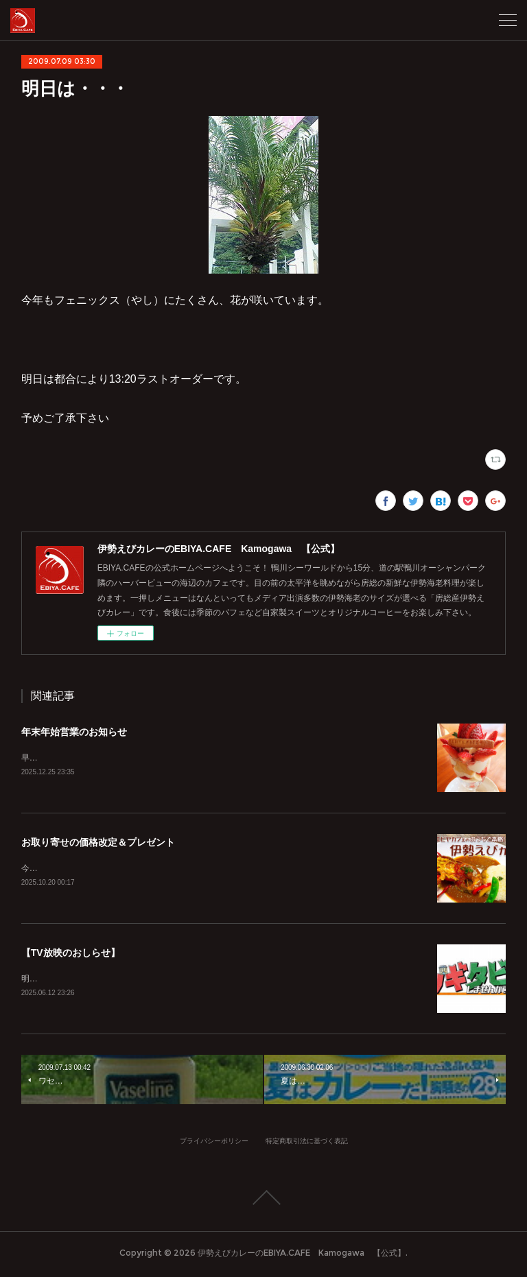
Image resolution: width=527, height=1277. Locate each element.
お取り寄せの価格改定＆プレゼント (98, 842)
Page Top (263, 1200)
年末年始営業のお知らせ (74, 731)
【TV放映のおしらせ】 (70, 954)
